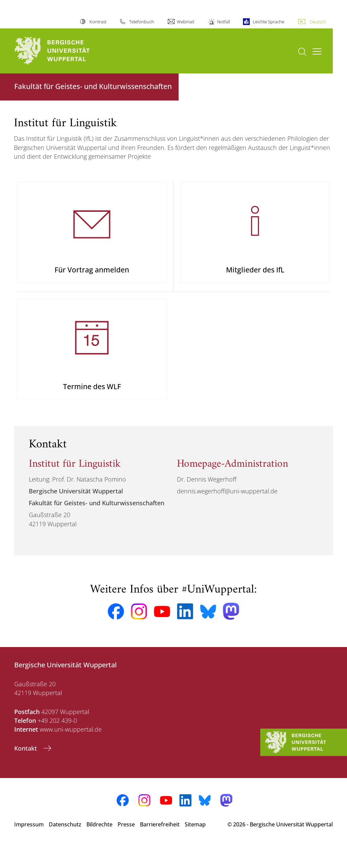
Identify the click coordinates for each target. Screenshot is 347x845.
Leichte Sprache (268, 22)
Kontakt (26, 748)
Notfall (223, 22)
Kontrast (97, 22)
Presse (126, 824)
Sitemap (195, 824)
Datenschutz (65, 824)
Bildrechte (99, 824)
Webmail (185, 22)
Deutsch (318, 22)
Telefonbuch (141, 22)
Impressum (29, 824)
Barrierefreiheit (160, 824)
